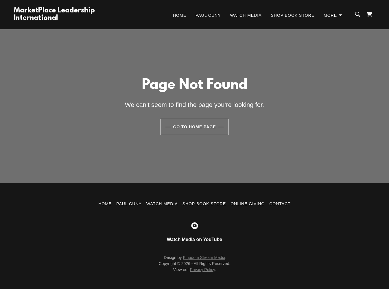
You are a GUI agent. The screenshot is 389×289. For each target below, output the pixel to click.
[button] (333, 15)
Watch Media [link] (246, 15)
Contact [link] (280, 203)
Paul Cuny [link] (208, 15)
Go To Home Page (194, 127)
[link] (54, 18)
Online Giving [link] (248, 203)
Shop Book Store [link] (292, 15)
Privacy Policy (202, 269)
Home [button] (105, 203)
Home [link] (179, 15)
